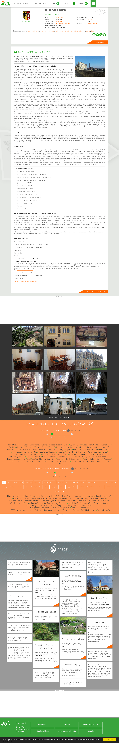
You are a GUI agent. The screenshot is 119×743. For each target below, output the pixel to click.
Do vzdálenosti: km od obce (52, 430)
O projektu (42, 725)
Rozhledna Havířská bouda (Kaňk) (59, 498)
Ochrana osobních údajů (66, 731)
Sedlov (23, 459)
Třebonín (12, 461)
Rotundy (46, 487)
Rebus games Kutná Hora (40, 496)
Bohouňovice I (35, 445)
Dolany (59, 447)
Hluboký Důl (104, 447)
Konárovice (16, 452)
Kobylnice (68, 449)
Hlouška (29, 31)
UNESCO (37, 482)
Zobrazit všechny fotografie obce (59, 417)
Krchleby (52, 452)
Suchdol (67, 459)
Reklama (66, 725)
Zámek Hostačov (103, 510)
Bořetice (52, 445)
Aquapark (29, 482)
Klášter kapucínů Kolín (100, 501)
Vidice (59, 461)
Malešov (23, 454)
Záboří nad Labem (93, 461)
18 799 (90, 19)
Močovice (64, 454)
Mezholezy (46, 454)
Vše (4, 482)
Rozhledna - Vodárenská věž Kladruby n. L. (79, 510)
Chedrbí (12, 447)
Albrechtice (11, 445)
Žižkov (93, 31)
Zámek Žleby (56, 505)
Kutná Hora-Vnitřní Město (47, 31)
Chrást (37, 447)
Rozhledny (113, 482)
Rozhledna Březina (101, 503)
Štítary (59, 459)
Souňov (35, 459)
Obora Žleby (67, 505)
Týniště (37, 461)
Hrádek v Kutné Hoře (103, 496)
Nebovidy (72, 454)
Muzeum (99, 487)
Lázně (61, 487)
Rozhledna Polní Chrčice (83, 505)
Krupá (68, 452)
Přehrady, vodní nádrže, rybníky (75, 482)
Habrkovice (74, 447)
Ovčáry (38, 456)
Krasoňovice (43, 452)
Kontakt (91, 731)
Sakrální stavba (59, 491)
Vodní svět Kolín (84, 501)
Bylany (72, 445)
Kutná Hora (55, 9)
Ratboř (98, 456)
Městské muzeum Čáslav (19, 503)
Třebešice (107, 459)
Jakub (16, 449)
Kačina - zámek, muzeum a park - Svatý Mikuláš (58, 501)
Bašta (26, 445)
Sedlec (80, 31)
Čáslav (79, 445)
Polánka (62, 456)
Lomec (104, 452)
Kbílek (55, 449)
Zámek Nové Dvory (81, 498)
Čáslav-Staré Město (90, 445)
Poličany (75, 31)
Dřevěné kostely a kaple (33, 487)
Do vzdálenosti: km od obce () (50, 469)
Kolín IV (95, 449)
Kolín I (81, 449)
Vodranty (66, 461)
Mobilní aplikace (42, 731)
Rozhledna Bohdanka (79, 508)
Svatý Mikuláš (89, 459)
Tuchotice (29, 461)
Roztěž (9, 459)
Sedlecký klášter (38, 498)
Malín (56, 31)
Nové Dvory (13, 456)
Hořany (10, 449)
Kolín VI (109, 449)
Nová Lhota (93, 454)
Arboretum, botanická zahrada (97, 482)
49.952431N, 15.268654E (63, 23)
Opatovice (30, 456)
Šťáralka (42, 459)
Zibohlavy (105, 461)
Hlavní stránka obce (101, 42)
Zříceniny (20, 487)
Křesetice (61, 452)
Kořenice (25, 452)
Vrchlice (88, 31)
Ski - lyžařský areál (48, 482)
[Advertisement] (59, 310)
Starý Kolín (51, 459)
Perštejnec (69, 31)
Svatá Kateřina (77, 459)
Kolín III (88, 449)
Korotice (34, 452)
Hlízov (88, 447)
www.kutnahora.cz (93, 23)
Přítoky (84, 456)
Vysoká (81, 461)
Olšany (22, 456)
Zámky (12, 487)
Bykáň (66, 445)
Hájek (82, 447)
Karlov (37, 31)
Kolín (75, 449)
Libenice (97, 452)
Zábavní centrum (111, 487)
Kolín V (102, 449)
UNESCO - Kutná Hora (21, 498)
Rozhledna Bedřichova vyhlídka (80, 503)
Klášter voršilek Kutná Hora (17, 496)
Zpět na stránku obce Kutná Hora (97, 291)
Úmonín (45, 461)
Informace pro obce (90, 725)
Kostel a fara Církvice (98, 498)
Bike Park (81, 487)
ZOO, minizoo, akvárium (15, 482)
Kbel (49, 449)
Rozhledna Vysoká (31, 501)
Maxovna (37, 454)
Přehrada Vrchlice (16, 501)
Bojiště (44, 445)
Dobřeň (52, 447)
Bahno (19, 445)
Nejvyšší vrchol (70, 487)
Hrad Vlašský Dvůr (58, 496)
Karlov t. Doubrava (39, 449)
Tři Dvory (20, 461)
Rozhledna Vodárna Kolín (57, 503)
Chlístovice (20, 447)
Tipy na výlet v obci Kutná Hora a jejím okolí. (26, 281)
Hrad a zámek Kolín (38, 503)
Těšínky (99, 459)
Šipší (84, 31)
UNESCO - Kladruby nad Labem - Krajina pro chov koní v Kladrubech (35, 510)
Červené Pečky (105, 445)
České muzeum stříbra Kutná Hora (80, 496)
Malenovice (14, 454)
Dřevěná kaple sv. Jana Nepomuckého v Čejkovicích (50, 508)
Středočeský (59, 17)
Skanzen (60, 482)
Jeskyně (54, 487)
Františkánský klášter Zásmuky (37, 505)
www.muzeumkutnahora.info (25, 270)
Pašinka (45, 456)
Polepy (69, 456)
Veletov (52, 461)
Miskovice (55, 454)
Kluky (61, 449)
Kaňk (33, 31)
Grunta (66, 447)
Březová (59, 445)
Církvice (44, 447)
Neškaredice (62, 31)
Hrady (5, 487)
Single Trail (90, 487)
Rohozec (105, 456)
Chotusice (30, 447)
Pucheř (91, 456)
